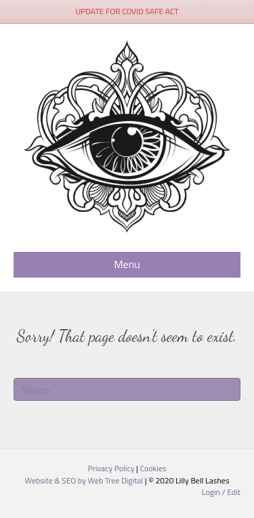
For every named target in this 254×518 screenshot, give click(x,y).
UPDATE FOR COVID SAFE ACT (126, 11)
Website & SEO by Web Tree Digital (84, 480)
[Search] (127, 389)
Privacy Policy (111, 468)
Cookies (153, 468)
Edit (233, 491)
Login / (215, 491)
